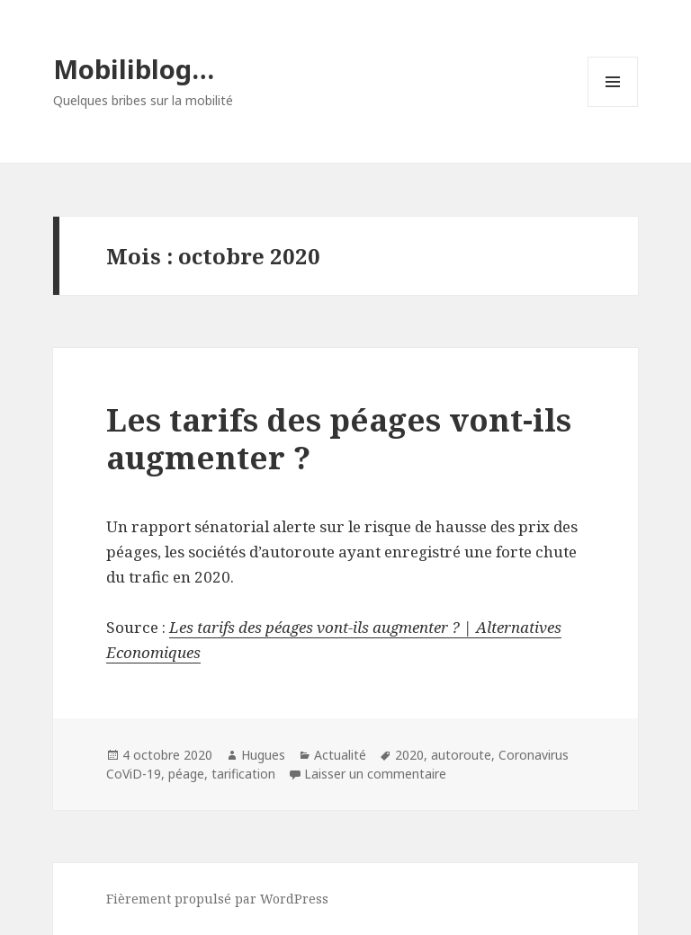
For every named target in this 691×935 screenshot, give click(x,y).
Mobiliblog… (133, 68)
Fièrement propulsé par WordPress (217, 898)
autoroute (461, 754)
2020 (409, 754)
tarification (243, 773)
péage (186, 773)
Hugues (263, 754)
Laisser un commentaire (375, 773)
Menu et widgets (613, 106)
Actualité (340, 754)
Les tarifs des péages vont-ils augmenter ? (338, 438)
